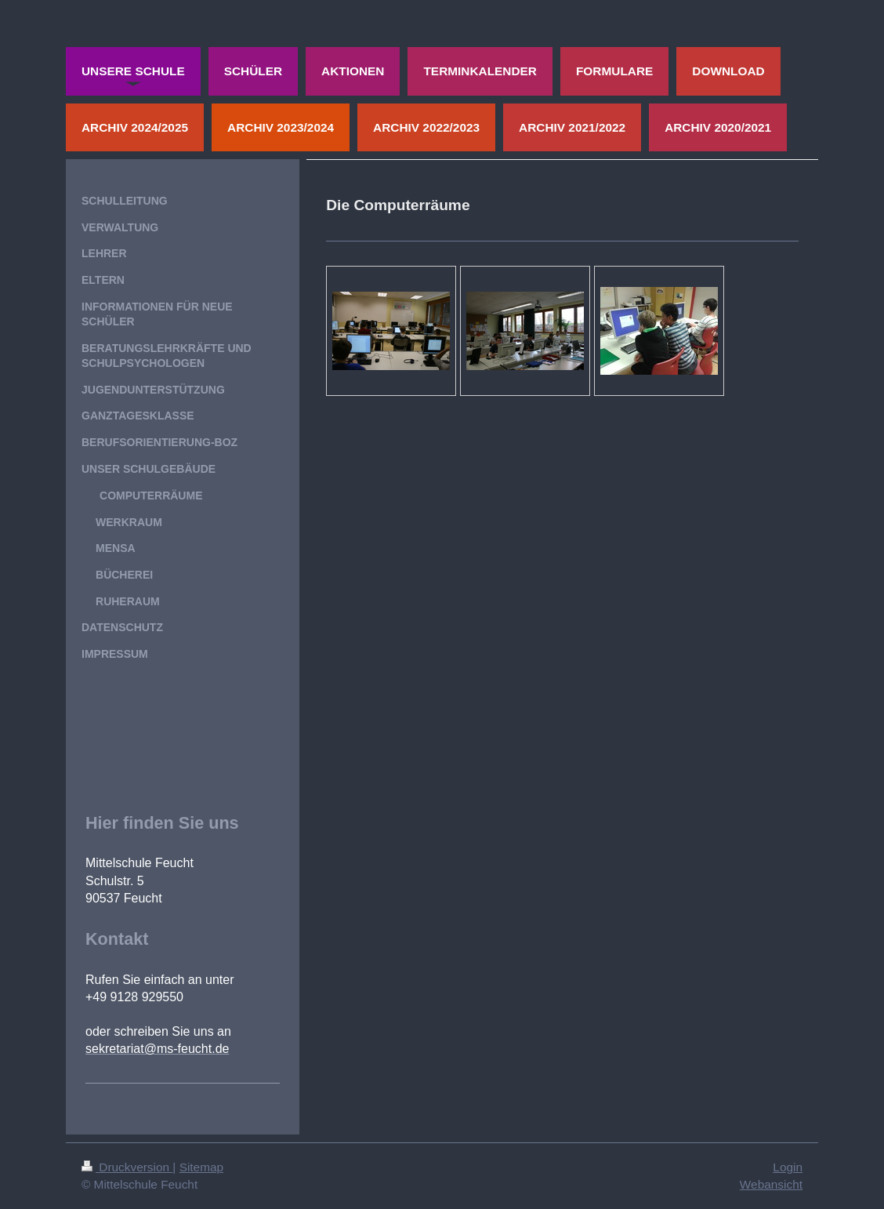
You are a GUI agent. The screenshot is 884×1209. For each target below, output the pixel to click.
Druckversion (127, 1167)
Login (787, 1167)
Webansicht (771, 1184)
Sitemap (201, 1167)
